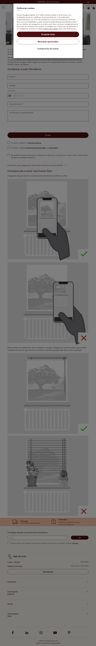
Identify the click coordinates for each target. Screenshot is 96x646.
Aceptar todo (48, 34)
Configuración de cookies (48, 49)
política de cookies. (50, 29)
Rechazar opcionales (48, 41)
